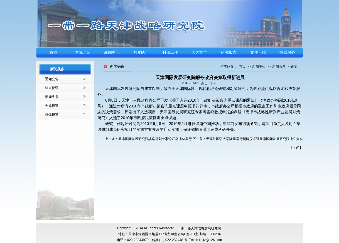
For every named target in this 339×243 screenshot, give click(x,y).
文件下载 (258, 52)
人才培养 (199, 52)
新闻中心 (112, 52)
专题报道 (51, 106)
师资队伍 (141, 52)
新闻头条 (51, 97)
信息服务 (287, 52)
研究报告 (229, 52)
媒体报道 (51, 115)
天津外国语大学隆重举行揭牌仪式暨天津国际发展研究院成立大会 (254, 139)
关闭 (296, 148)
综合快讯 (51, 88)
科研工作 (170, 52)
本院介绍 (82, 52)
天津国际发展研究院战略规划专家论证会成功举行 (155, 139)
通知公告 (51, 79)
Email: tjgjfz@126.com (205, 240)
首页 (53, 52)
